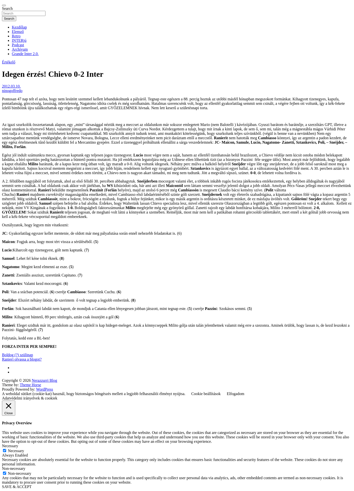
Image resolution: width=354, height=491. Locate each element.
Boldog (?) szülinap (17, 355)
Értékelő (8, 62)
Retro (16, 36)
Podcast (18, 45)
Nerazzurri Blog (44, 380)
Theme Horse (30, 385)
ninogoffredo (12, 91)
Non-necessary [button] (13, 468)
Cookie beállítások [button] (206, 394)
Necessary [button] (10, 446)
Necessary (16, 451)
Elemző (18, 32)
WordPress (44, 389)
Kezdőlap (19, 27)
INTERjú (19, 40)
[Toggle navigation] (4, 5)
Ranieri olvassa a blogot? (22, 359)
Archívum (20, 49)
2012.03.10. (11, 86)
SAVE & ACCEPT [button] (17, 487)
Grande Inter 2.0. (25, 54)
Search (7, 8)
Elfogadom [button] (235, 394)
